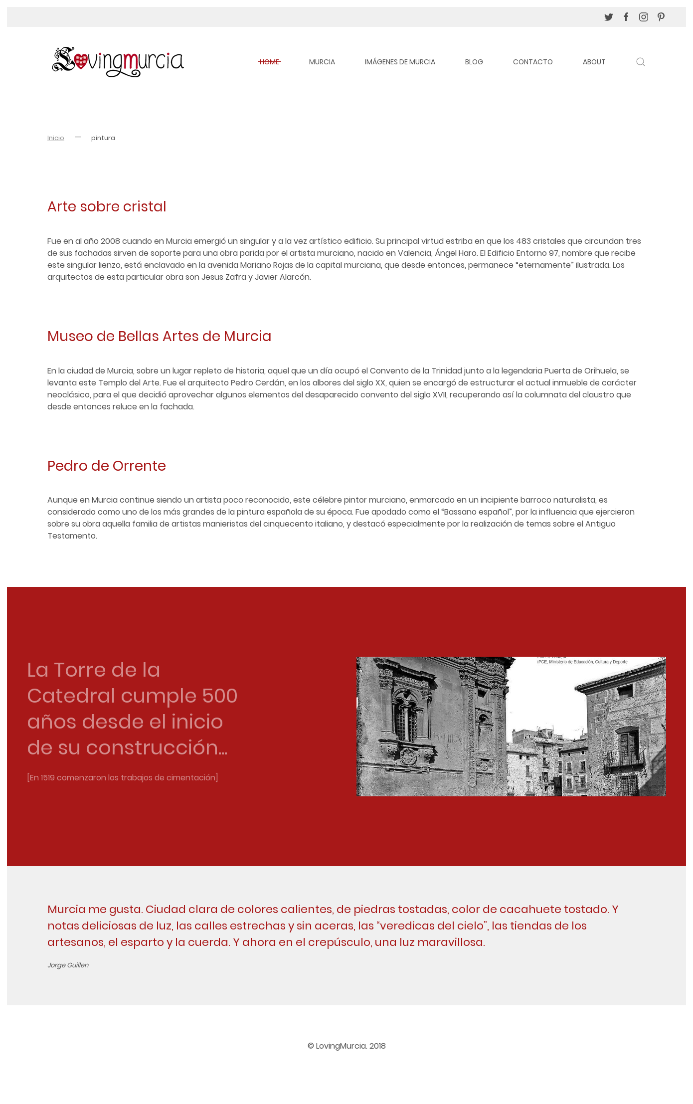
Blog (474, 62)
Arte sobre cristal (107, 206)
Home (269, 62)
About (594, 62)
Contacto (533, 62)
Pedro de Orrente (106, 466)
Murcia (322, 62)
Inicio (55, 138)
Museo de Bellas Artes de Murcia (159, 336)
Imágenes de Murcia (400, 62)
